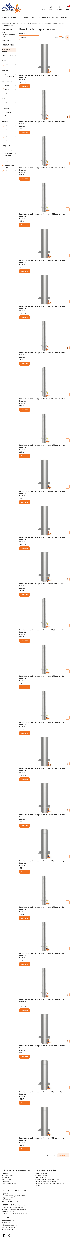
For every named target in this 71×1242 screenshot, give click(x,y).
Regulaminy (5, 1194)
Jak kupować (6, 1173)
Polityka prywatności (8, 1198)
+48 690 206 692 (7, 1209)
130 (6, 125)
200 (6, 140)
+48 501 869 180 (7, 1207)
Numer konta (6, 1181)
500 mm (7, 116)
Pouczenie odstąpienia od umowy (46, 1181)
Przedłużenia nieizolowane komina (54, 23)
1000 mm (8, 112)
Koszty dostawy (6, 1179)
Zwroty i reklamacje (41, 1173)
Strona (56, 37)
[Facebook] (4, 1235)
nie (6, 170)
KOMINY (14, 23)
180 (6, 136)
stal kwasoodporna (9, 75)
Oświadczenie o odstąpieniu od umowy (47, 1179)
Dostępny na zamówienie (9, 154)
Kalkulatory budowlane (9, 1183)
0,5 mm (7, 85)
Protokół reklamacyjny (42, 1177)
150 (6, 129)
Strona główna (5, 23)
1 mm (6, 93)
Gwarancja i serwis (41, 1175)
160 (6, 133)
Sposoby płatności (7, 1175)
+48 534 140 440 (7, 1214)
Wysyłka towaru (6, 1177)
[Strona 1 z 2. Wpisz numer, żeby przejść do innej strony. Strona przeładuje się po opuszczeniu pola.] (60, 37)
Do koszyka (24, 86)
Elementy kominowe (24, 23)
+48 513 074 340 (7, 1211)
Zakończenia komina (37, 23)
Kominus (7, 64)
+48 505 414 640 (7, 1205)
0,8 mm (7, 89)
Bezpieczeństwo (7, 1200)
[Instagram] (9, 1235)
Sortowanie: (23, 33)
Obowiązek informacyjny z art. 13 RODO (14, 1196)
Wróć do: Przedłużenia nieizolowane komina (8, 45)
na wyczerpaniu (10, 150)
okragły (7, 103)
